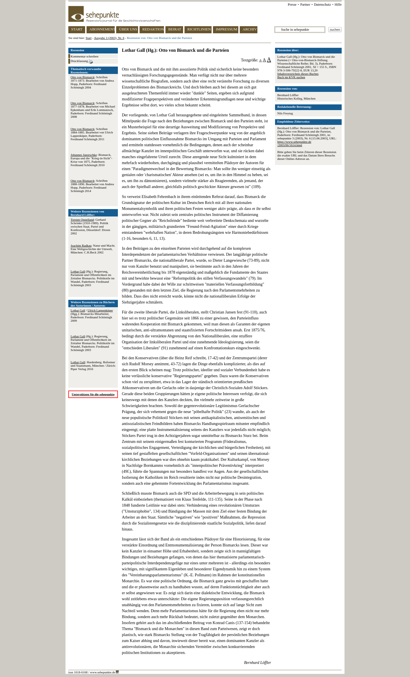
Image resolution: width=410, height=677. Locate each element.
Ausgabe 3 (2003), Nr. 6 (109, 38)
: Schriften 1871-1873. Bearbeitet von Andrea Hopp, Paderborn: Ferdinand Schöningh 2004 (92, 82)
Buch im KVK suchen (291, 77)
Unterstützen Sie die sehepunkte (93, 394)
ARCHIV (250, 29)
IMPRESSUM (226, 29)
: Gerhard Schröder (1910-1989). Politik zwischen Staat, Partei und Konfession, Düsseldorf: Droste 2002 (90, 226)
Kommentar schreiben (84, 56)
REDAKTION (153, 29)
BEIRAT (174, 29)
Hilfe (338, 5)
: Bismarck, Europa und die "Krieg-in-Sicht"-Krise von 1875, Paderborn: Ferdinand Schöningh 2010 (91, 160)
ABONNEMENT (102, 29)
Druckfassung (82, 61)
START (76, 29)
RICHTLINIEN (199, 29)
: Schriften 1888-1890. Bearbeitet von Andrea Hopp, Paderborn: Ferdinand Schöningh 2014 (92, 186)
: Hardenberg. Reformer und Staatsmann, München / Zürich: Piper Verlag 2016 (93, 365)
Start (89, 38)
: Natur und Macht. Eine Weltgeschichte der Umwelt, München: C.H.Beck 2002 (93, 249)
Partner (305, 5)
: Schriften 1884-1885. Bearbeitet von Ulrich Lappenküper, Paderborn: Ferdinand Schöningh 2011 (92, 134)
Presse (292, 5)
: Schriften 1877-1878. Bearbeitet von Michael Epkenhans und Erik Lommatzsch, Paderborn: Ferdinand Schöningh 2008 (93, 109)
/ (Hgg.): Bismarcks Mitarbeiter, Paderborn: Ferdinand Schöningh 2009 (92, 315)
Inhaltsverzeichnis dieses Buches (298, 73)
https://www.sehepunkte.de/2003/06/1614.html (294, 143)
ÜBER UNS (128, 29)
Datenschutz (322, 5)
